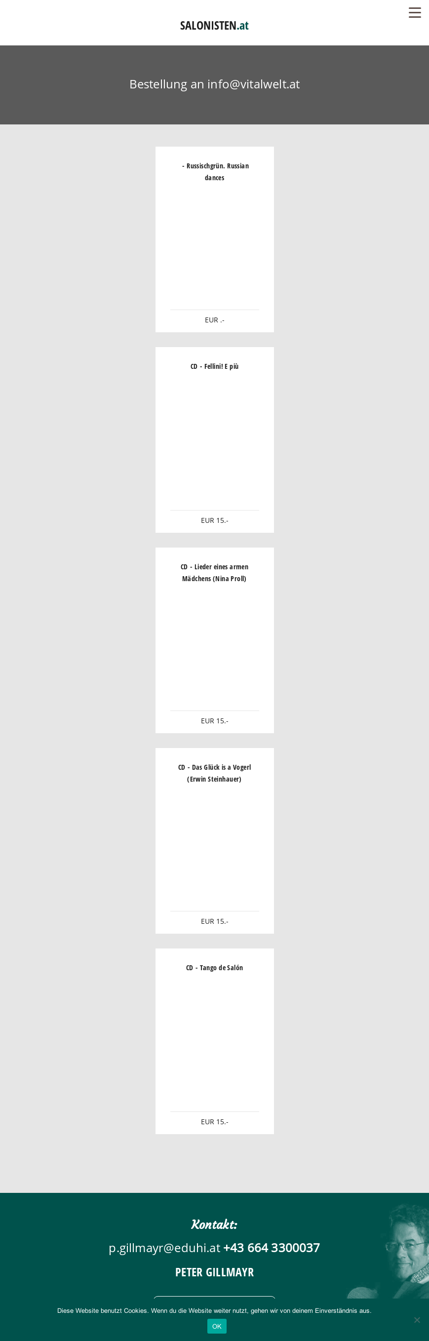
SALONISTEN (214, 25)
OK (217, 1326)
